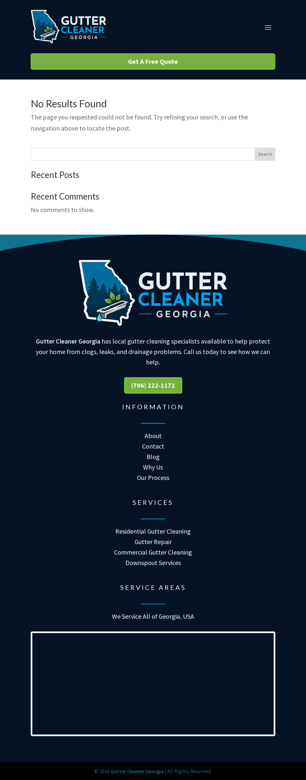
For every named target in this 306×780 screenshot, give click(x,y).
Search (265, 154)
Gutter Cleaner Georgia (68, 341)
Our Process (153, 477)
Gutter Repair (153, 542)
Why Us (153, 467)
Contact (153, 446)
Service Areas (153, 587)
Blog (153, 456)
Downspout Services (153, 562)
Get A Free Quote (153, 61)
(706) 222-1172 (153, 385)
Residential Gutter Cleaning (153, 531)
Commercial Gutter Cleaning (153, 552)
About (153, 436)
